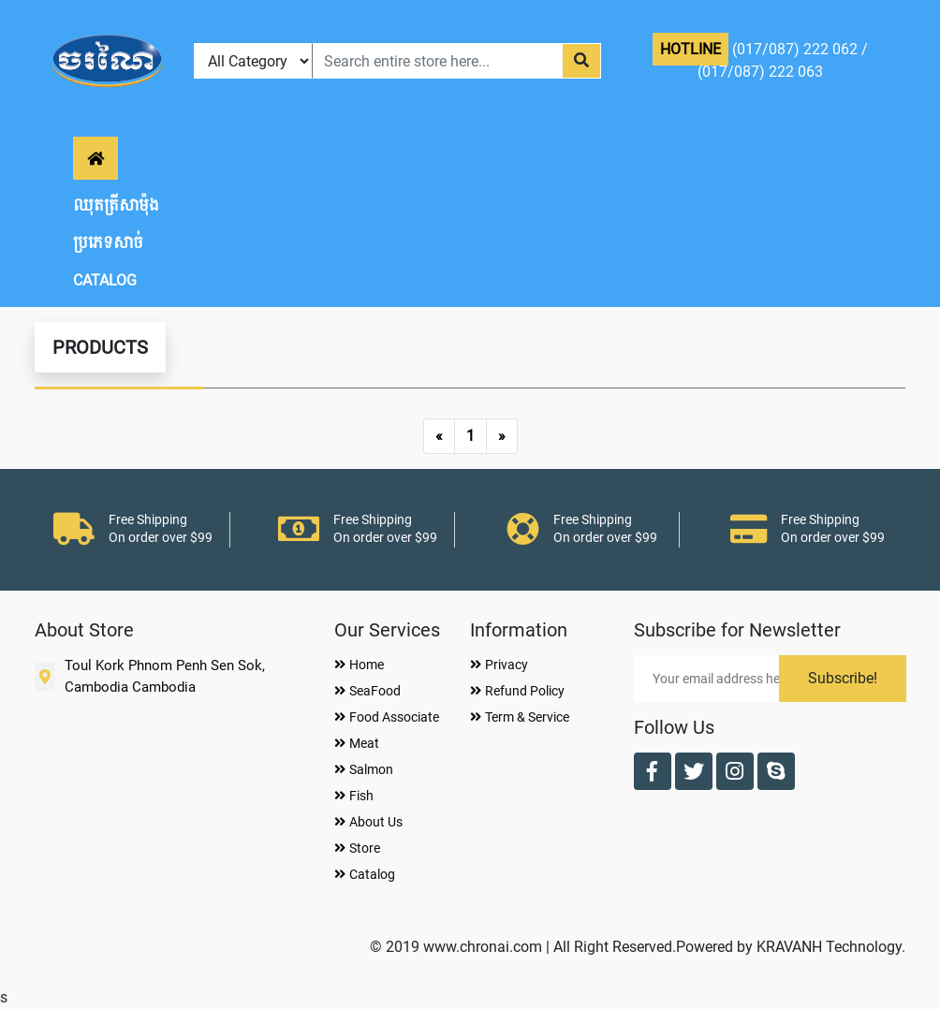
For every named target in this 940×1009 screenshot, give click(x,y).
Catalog (364, 874)
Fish (354, 795)
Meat (356, 743)
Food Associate (386, 716)
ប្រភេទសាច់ (108, 242)
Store (357, 848)
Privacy (499, 664)
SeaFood (367, 690)
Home (359, 664)
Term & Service (519, 716)
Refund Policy (517, 690)
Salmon (363, 769)
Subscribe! (842, 678)
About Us (368, 821)
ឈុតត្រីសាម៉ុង (116, 205)
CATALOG (105, 280)
